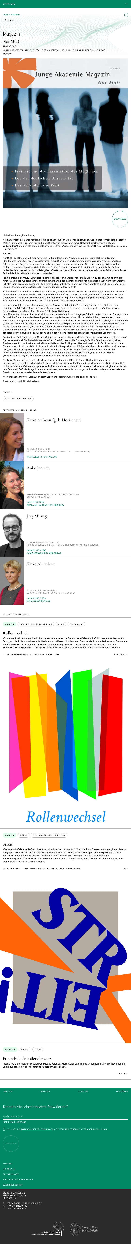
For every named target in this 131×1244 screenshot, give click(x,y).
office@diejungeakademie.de (25, 1203)
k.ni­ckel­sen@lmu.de (38, 601)
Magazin (9, 624)
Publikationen (11, 14)
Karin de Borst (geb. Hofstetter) (54, 420)
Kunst (38, 1050)
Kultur (25, 1050)
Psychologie (76, 624)
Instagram (122, 1091)
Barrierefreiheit (13, 1185)
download (120, 219)
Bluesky (45, 1091)
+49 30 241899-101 (17, 1208)
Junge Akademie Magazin (18, 399)
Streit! (8, 844)
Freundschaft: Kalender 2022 (27, 1058)
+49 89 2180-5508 (36, 598)
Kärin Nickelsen (41, 563)
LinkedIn (8, 1091)
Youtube (83, 1091)
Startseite (9, 4)
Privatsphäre (11, 1174)
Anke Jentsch (38, 468)
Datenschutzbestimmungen (37, 1129)
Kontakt (8, 1164)
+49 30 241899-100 (17, 1206)
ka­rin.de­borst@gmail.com (42, 457)
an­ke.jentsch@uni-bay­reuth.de (45, 505)
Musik (61, 624)
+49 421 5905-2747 (36, 550)
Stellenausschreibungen (18, 1180)
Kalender (10, 1050)
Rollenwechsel (15, 633)
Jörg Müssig (37, 516)
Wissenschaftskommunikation (36, 624)
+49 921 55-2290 (35, 502)
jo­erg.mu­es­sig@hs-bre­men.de (44, 553)
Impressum (9, 1169)
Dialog (23, 835)
